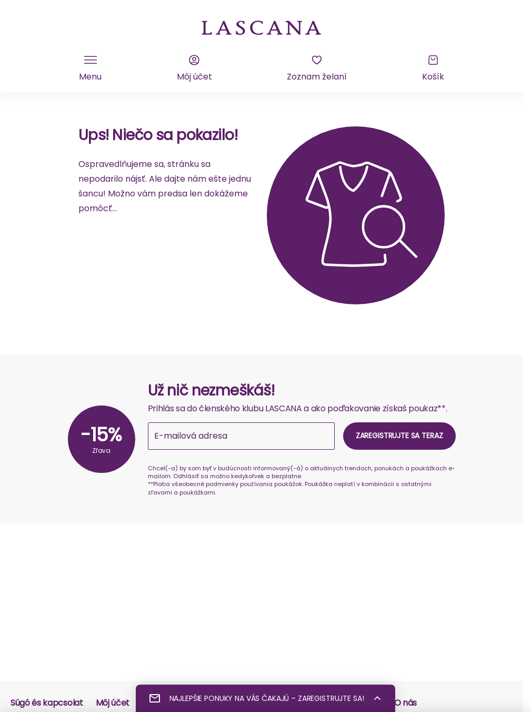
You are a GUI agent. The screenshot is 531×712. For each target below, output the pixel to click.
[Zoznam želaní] (317, 68)
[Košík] (433, 68)
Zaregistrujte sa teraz (399, 435)
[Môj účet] (194, 68)
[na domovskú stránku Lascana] (261, 27)
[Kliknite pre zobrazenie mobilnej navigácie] (90, 68)
